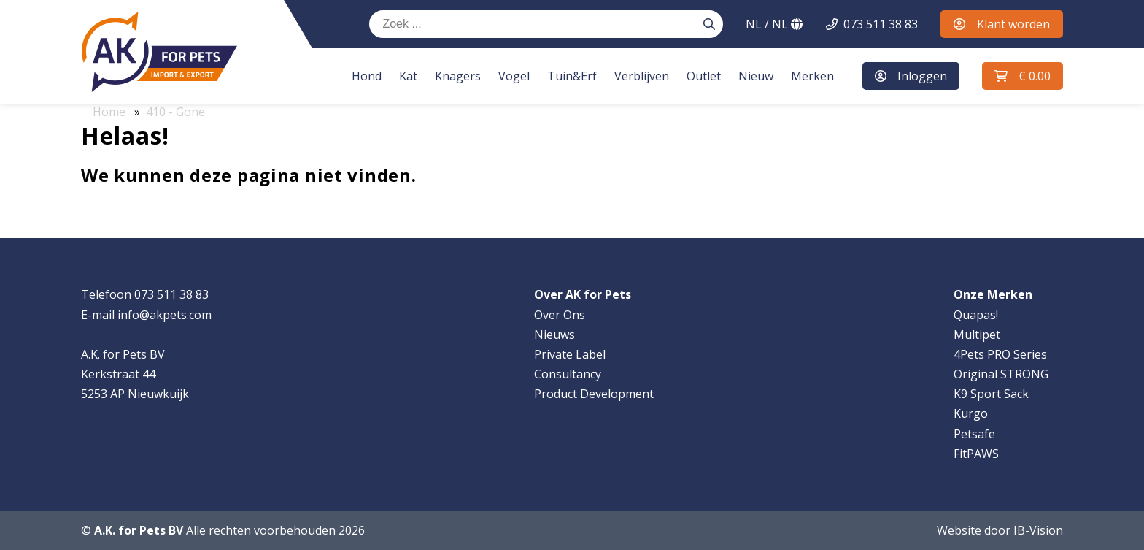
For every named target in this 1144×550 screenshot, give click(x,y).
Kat (403, 76)
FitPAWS (976, 454)
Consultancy (567, 374)
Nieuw (750, 76)
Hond (361, 76)
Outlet (698, 76)
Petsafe (974, 434)
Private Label (570, 354)
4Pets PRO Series (1000, 354)
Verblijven (636, 76)
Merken (807, 76)
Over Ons (559, 315)
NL (774, 24)
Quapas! (976, 315)
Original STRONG (1001, 374)
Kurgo (971, 413)
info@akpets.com (164, 315)
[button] (1021, 76)
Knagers (453, 76)
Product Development (594, 394)
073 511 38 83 (880, 24)
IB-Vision (1038, 530)
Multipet (977, 334)
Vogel (509, 76)
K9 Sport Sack (991, 394)
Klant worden (1002, 24)
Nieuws (554, 334)
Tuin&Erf (567, 76)
